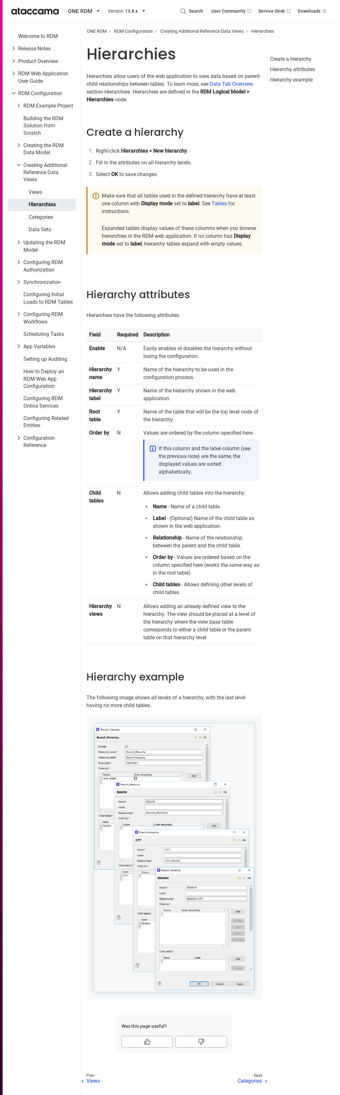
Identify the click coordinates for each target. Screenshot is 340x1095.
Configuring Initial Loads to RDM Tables (48, 298)
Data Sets (40, 229)
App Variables (39, 346)
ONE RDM (97, 31)
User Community (232, 11)
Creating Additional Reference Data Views (45, 172)
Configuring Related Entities (46, 421)
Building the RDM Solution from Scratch (43, 125)
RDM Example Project (48, 106)
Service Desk (275, 11)
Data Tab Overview (231, 84)
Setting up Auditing (45, 359)
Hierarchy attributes (292, 69)
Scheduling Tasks (43, 334)
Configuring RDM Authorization (43, 266)
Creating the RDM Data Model (43, 149)
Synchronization (42, 282)
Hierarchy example (291, 80)
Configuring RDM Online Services (43, 402)
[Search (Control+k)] (191, 11)
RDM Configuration (40, 93)
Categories (41, 217)
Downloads (313, 11)
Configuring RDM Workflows (43, 318)
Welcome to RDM (38, 36)
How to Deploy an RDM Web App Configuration (43, 378)
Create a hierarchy (290, 59)
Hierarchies (42, 204)
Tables (219, 203)
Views (35, 192)
